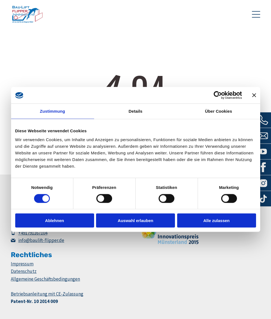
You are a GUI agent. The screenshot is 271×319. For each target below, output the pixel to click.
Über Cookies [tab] (218, 111)
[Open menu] (256, 14)
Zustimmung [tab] (52, 111)
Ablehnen (54, 220)
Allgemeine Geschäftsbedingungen (45, 279)
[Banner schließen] (254, 95)
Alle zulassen (216, 220)
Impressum (22, 264)
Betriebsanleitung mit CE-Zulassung (47, 294)
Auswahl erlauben (135, 220)
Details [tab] (136, 111)
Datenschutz (24, 271)
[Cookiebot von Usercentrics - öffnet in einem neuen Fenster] (217, 95)
